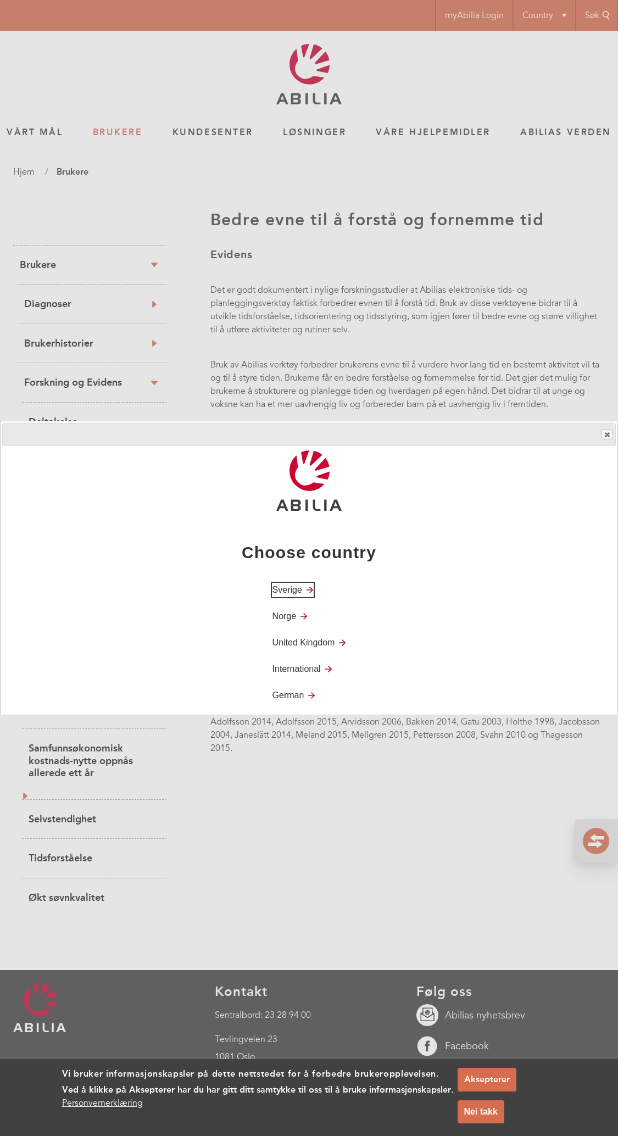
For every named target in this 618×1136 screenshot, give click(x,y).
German (288, 695)
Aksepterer (487, 1079)
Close (606, 434)
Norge (284, 616)
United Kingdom (303, 642)
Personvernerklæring (102, 1103)
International (296, 668)
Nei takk (481, 1111)
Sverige (287, 589)
